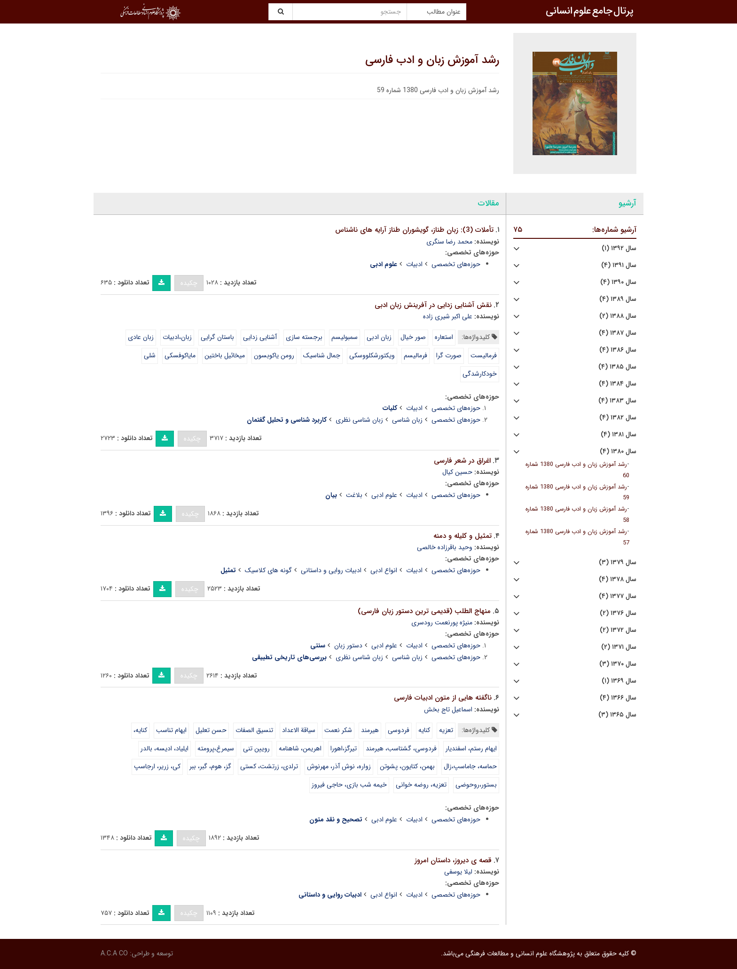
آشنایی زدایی (260, 337)
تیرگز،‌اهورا (343, 748)
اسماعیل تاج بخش (448, 709)
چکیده (188, 283)
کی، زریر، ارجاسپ (157, 766)
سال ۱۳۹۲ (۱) (619, 248)
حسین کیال (457, 472)
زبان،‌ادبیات (177, 337)
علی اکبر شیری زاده (447, 316)
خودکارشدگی (480, 374)
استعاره (444, 337)
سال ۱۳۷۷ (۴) (617, 596)
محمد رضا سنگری (449, 241)
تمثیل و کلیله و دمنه (462, 536)
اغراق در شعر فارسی (462, 460)
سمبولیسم (344, 337)
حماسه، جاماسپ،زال (470, 766)
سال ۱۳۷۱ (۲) (618, 647)
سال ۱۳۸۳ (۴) (617, 401)
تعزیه (446, 730)
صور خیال (413, 337)
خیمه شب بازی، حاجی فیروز (349, 785)
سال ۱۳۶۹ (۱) (619, 681)
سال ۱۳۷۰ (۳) (617, 664)
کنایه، (140, 730)
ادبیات (414, 264)
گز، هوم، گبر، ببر (210, 766)
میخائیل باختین (224, 355)
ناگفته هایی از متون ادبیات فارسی (443, 697)
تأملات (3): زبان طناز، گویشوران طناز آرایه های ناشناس (414, 230)
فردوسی (398, 730)
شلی (150, 355)
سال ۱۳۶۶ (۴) (618, 698)
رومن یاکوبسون (274, 355)
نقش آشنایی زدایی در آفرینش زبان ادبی (433, 305)
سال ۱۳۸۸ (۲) (617, 316)
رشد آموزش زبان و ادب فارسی (432, 60)
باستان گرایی (217, 337)
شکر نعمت (338, 730)
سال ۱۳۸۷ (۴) (617, 333)
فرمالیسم (415, 355)
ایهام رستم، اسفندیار (471, 748)
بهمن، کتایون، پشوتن (407, 766)
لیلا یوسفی (458, 872)
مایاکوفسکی (180, 355)
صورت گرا (449, 355)
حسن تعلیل (211, 730)
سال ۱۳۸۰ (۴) (618, 452)
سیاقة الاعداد (298, 730)
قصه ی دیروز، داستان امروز (453, 860)
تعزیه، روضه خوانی (421, 785)
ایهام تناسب (171, 730)
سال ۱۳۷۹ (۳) (617, 562)
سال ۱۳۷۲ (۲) (618, 630)
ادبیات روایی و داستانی (331, 570)
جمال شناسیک (321, 355)
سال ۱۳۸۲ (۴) (617, 418)
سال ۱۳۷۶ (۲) (618, 613)
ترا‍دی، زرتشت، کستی (269, 766)
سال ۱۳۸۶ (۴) (617, 350)
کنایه (424, 730)
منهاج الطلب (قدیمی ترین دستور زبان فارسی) (424, 611)
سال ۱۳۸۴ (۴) (617, 384)
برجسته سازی (304, 337)
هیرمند (370, 730)
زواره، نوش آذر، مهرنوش (339, 766)
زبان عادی (141, 337)
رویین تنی (256, 748)
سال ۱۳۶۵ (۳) (617, 715)
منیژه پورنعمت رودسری (441, 622)
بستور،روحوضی (476, 785)
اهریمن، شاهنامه (300, 748)
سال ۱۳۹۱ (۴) (618, 265)
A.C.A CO (114, 953)
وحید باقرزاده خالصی (444, 547)
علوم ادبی (384, 495)
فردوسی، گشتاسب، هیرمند (401, 748)
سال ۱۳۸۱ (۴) (618, 435)
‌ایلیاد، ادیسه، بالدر (164, 748)
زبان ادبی (379, 337)
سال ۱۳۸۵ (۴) (617, 367)
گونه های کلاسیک (268, 570)
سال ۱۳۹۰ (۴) (618, 282)
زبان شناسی (407, 420)
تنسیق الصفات (254, 730)
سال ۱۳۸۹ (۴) (617, 299)
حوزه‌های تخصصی (455, 264)
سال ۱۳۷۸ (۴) (617, 579)
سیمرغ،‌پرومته (215, 748)
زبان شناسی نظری (359, 420)
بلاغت (354, 495)
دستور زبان (348, 645)
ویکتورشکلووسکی (372, 355)
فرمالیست (483, 355)
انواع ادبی (383, 570)
